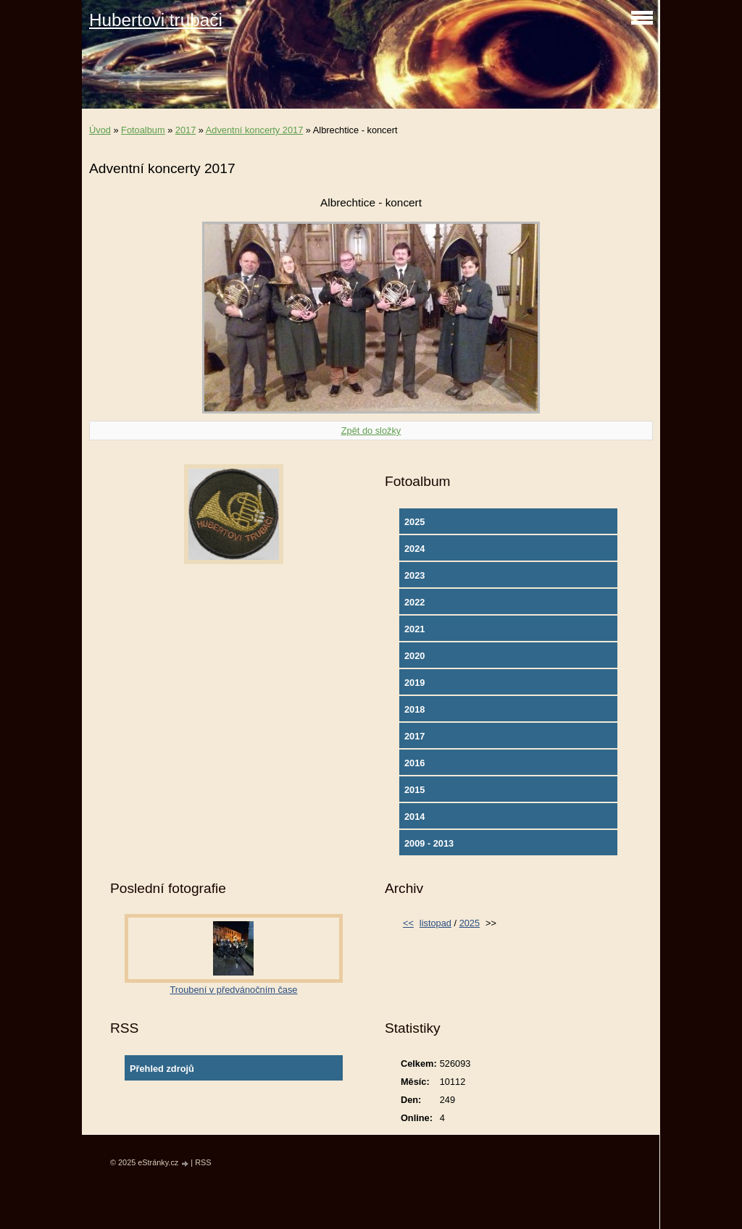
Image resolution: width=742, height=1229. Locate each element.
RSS (203, 1162)
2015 (414, 789)
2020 (414, 655)
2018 (414, 709)
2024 (414, 548)
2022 (414, 602)
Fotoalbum (142, 130)
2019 (414, 682)
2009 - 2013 (429, 843)
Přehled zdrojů (162, 1068)
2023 (414, 575)
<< (408, 923)
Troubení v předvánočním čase (234, 989)
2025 (414, 521)
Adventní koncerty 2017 (254, 130)
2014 (414, 816)
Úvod (100, 130)
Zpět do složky (371, 430)
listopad (435, 923)
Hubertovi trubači (155, 20)
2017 (185, 130)
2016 (414, 763)
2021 (414, 629)
